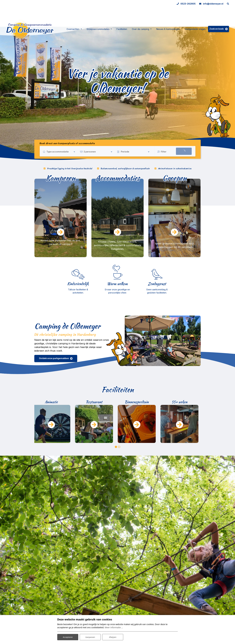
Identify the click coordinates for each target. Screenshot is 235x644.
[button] (116, 446)
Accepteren (67, 636)
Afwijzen (113, 636)
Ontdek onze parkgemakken (54, 358)
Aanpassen (90, 636)
